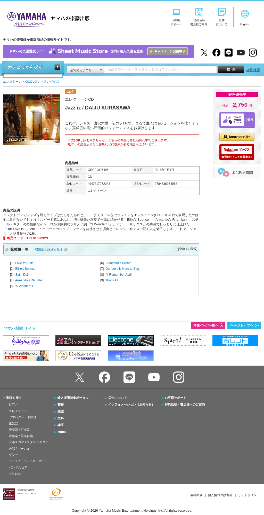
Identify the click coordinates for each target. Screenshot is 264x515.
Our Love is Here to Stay (122, 269)
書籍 (60, 404)
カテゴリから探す (25, 67)
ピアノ (13, 404)
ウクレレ (15, 474)
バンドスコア (18, 467)
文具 (60, 418)
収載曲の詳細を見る (49, 249)
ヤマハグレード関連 (23, 417)
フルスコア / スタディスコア (28, 442)
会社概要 (196, 495)
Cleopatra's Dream (118, 263)
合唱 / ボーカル (19, 448)
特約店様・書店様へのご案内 (185, 404)
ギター (13, 455)
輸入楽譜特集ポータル (72, 398)
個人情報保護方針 (220, 495)
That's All (111, 280)
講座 (60, 425)
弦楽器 (13, 423)
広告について (117, 398)
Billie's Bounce (25, 269)
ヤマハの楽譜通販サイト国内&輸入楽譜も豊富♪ (98, 51)
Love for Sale (24, 263)
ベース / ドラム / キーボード (28, 461)
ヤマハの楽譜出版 (47, 18)
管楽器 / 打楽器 (19, 430)
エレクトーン (18, 411)
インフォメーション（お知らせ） (131, 404)
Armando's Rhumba (28, 280)
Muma (62, 432)
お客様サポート (175, 398)
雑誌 (60, 411)
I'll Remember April (118, 274)
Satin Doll (22, 274)
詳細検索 (253, 70)
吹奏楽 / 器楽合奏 (21, 436)
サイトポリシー (249, 495)
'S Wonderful (24, 286)
